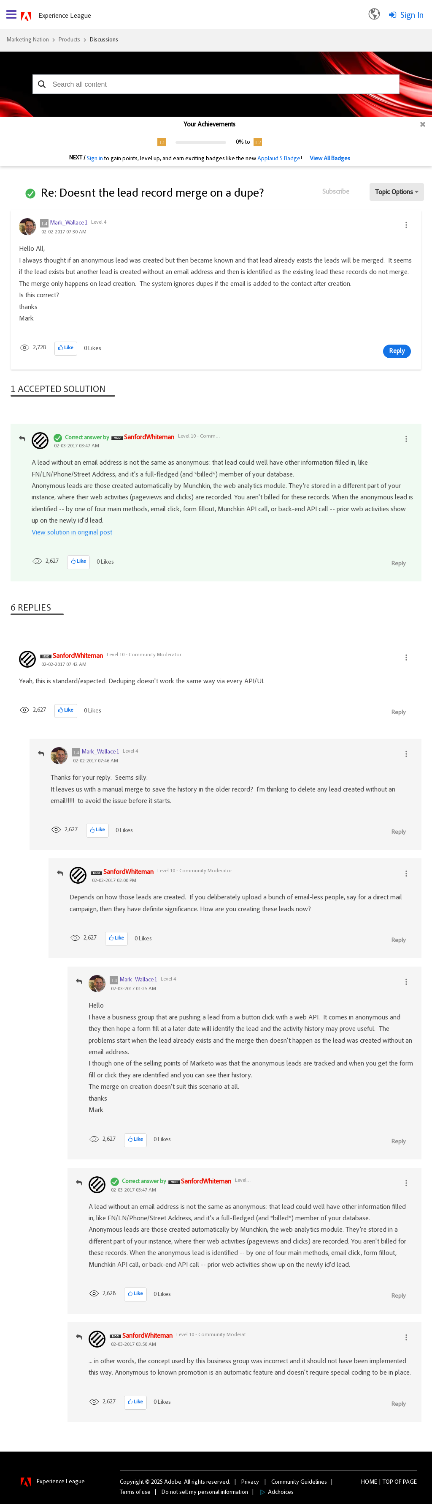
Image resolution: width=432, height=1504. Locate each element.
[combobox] (216, 84)
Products (69, 40)
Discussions (104, 40)
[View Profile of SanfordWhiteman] (149, 438)
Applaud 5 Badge (278, 159)
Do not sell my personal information (205, 1493)
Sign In (412, 15)
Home (369, 1482)
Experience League (64, 16)
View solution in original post (72, 532)
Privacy (250, 1482)
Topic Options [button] (394, 192)
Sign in (95, 159)
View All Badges (330, 159)
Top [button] (388, 1482)
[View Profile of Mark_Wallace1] (68, 223)
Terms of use (135, 1493)
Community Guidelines (299, 1482)
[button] (41, 84)
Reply (397, 351)
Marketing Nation (27, 40)
